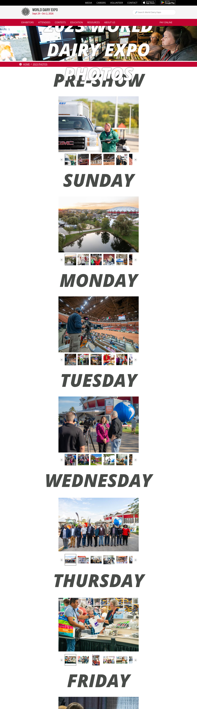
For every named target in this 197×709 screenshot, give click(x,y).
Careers (101, 2)
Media (88, 2)
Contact (132, 2)
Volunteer (116, 2)
